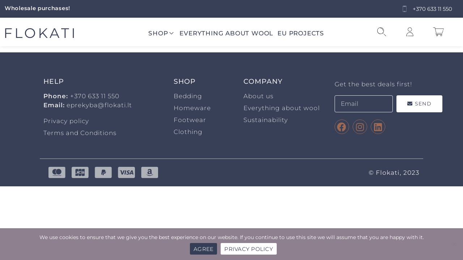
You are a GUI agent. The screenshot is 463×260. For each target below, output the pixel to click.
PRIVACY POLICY (248, 249)
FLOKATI (40, 33)
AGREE (203, 249)
